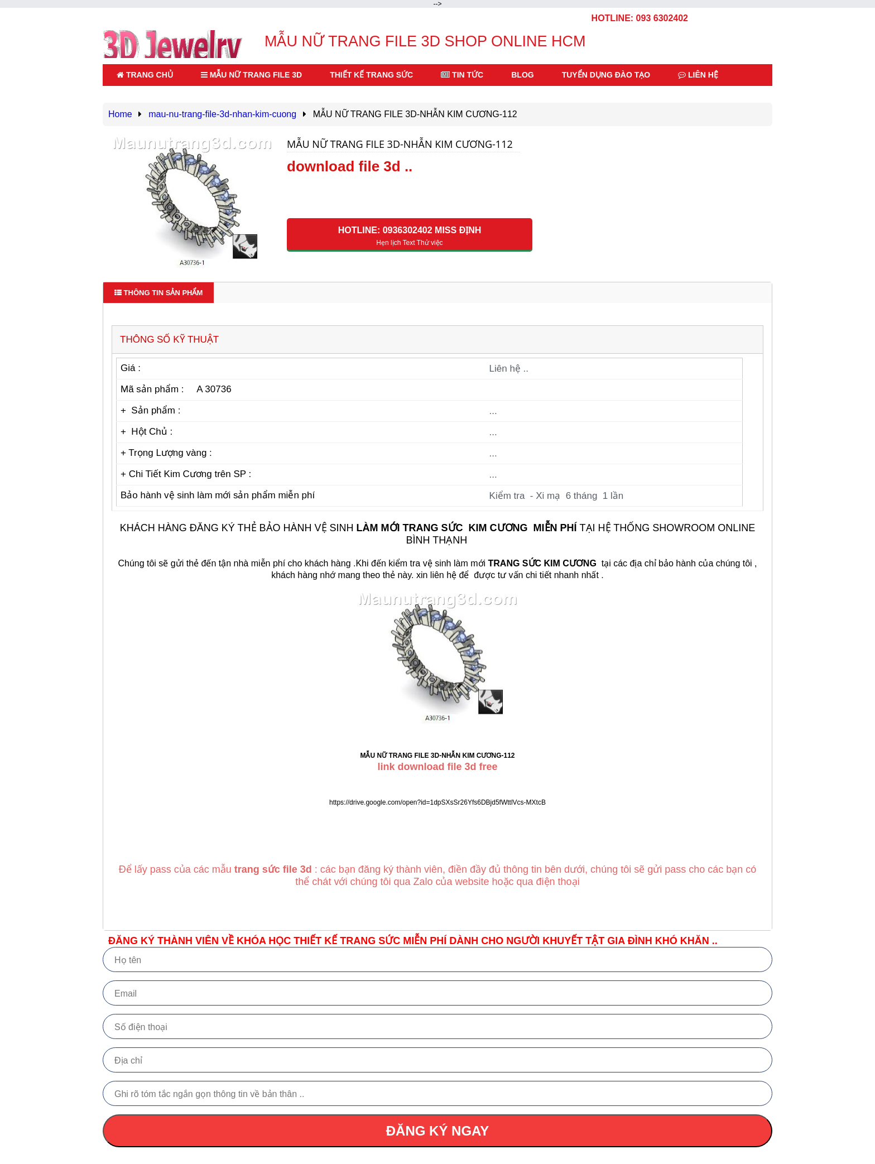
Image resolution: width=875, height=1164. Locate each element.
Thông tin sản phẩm (158, 292)
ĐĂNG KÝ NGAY (437, 1130)
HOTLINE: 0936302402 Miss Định (409, 236)
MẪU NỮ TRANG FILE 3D (251, 74)
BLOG (522, 74)
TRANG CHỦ (145, 74)
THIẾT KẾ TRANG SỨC (371, 74)
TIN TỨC (462, 74)
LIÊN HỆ (698, 74)
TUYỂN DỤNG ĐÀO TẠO (606, 74)
